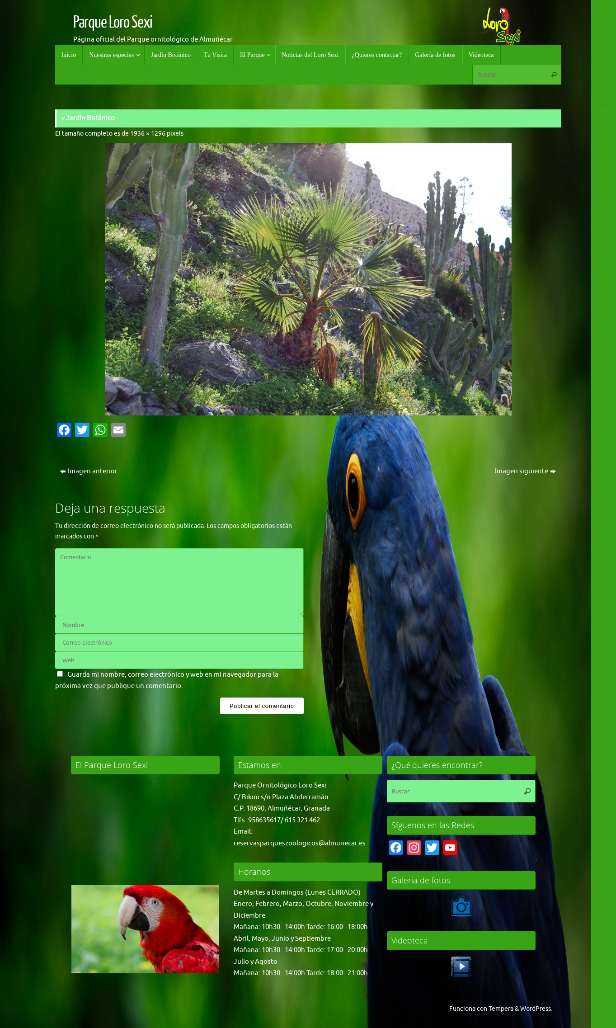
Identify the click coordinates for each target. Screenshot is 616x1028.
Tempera (501, 1009)
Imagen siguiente (525, 471)
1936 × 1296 (147, 133)
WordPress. (536, 1009)
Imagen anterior (89, 471)
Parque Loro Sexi (113, 23)
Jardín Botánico (88, 118)
